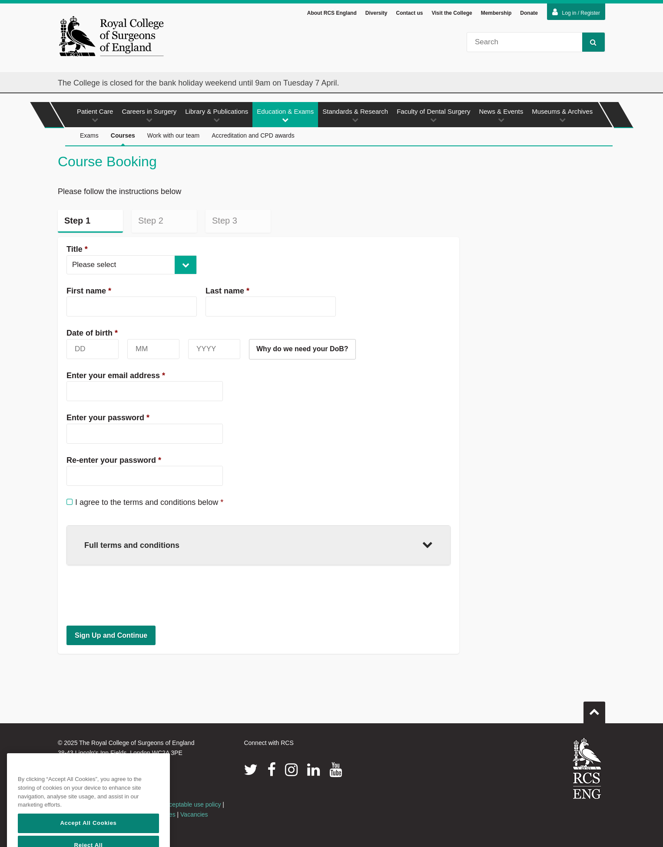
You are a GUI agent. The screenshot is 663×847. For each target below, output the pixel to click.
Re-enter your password (113, 460)
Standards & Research (355, 115)
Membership (496, 13)
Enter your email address (115, 375)
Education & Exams (285, 115)
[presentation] (132, 595)
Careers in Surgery (149, 115)
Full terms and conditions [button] (258, 544)
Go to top (594, 709)
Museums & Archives (562, 115)
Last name (227, 291)
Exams (89, 135)
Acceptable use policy (191, 804)
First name (88, 291)
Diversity (376, 13)
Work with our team (173, 135)
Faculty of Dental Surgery (433, 115)
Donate (529, 13)
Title (77, 249)
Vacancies (194, 814)
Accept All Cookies (88, 837)
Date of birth (92, 333)
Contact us (409, 13)
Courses (123, 139)
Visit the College (452, 13)
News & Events (500, 115)
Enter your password (107, 417)
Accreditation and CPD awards (253, 135)
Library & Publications (216, 115)
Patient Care (95, 115)
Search (589, 42)
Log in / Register (576, 12)
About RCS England (332, 13)
